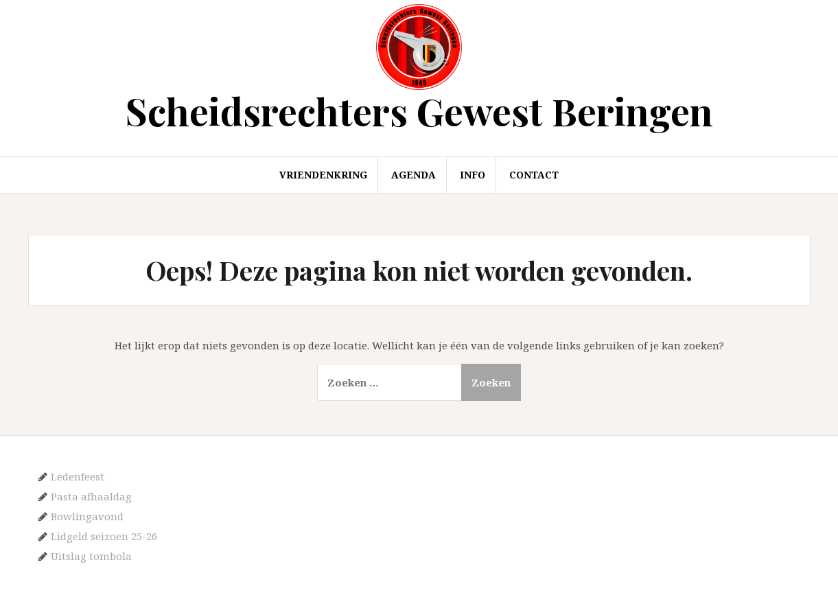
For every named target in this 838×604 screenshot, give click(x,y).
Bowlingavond (87, 516)
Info (472, 174)
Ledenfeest (77, 476)
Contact (534, 174)
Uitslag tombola (91, 556)
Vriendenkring (323, 174)
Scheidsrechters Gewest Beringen (419, 110)
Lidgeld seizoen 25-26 (104, 536)
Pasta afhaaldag (91, 496)
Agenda (413, 174)
